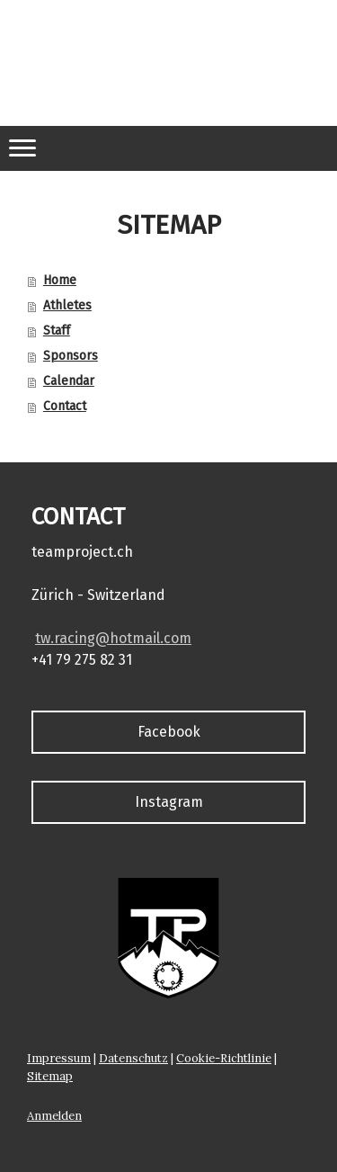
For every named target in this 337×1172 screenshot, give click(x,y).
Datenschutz (133, 1058)
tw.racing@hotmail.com (113, 638)
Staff (56, 330)
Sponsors (70, 355)
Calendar (68, 381)
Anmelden (54, 1115)
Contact (64, 406)
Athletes (67, 305)
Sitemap (50, 1076)
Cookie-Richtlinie (223, 1058)
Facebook (168, 731)
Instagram (169, 801)
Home (59, 280)
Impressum (59, 1058)
